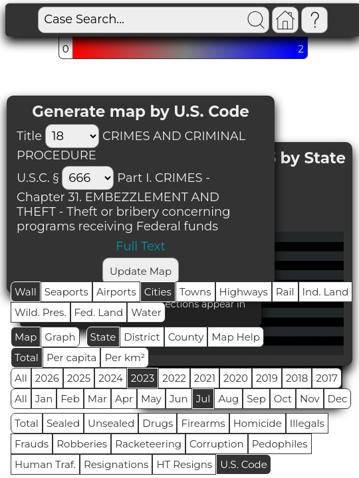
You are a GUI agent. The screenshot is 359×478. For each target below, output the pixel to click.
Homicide (257, 423)
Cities (158, 291)
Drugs (157, 423)
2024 (110, 378)
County (186, 337)
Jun (179, 398)
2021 (204, 378)
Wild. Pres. (40, 312)
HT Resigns (184, 464)
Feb (69, 398)
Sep (256, 398)
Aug (228, 398)
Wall (26, 291)
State (103, 337)
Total (27, 357)
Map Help (235, 337)
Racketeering (148, 444)
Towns (195, 291)
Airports (116, 291)
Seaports (66, 291)
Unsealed (111, 423)
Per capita (72, 357)
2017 (327, 378)
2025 (78, 378)
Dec (338, 398)
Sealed (63, 423)
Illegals (307, 423)
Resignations (116, 464)
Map (26, 337)
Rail (285, 291)
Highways (243, 291)
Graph (60, 337)
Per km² (124, 357)
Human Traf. (45, 464)
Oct (283, 398)
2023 (142, 378)
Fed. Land (99, 312)
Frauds (32, 444)
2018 (297, 378)
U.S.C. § (38, 178)
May (151, 398)
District (142, 337)
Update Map (141, 271)
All (21, 378)
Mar (97, 398)
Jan (44, 398)
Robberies (82, 444)
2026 (47, 378)
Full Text (140, 246)
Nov (310, 398)
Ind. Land (325, 291)
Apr (124, 398)
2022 (173, 378)
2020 (235, 378)
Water (146, 312)
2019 (267, 378)
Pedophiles (280, 444)
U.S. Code (243, 464)
